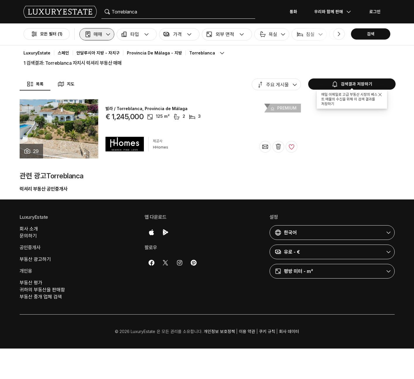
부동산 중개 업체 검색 (41, 297)
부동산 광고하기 (35, 259)
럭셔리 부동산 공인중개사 (43, 189)
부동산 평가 (31, 283)
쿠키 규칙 (267, 331)
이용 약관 (247, 331)
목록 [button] (35, 84)
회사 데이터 (289, 331)
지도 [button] (65, 84)
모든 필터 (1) (46, 33)
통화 (293, 11)
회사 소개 (29, 229)
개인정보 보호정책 (219, 331)
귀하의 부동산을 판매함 (42, 290)
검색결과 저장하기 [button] (351, 84)
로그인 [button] (375, 11)
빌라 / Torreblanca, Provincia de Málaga (146, 108)
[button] (97, 34)
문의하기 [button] (28, 236)
